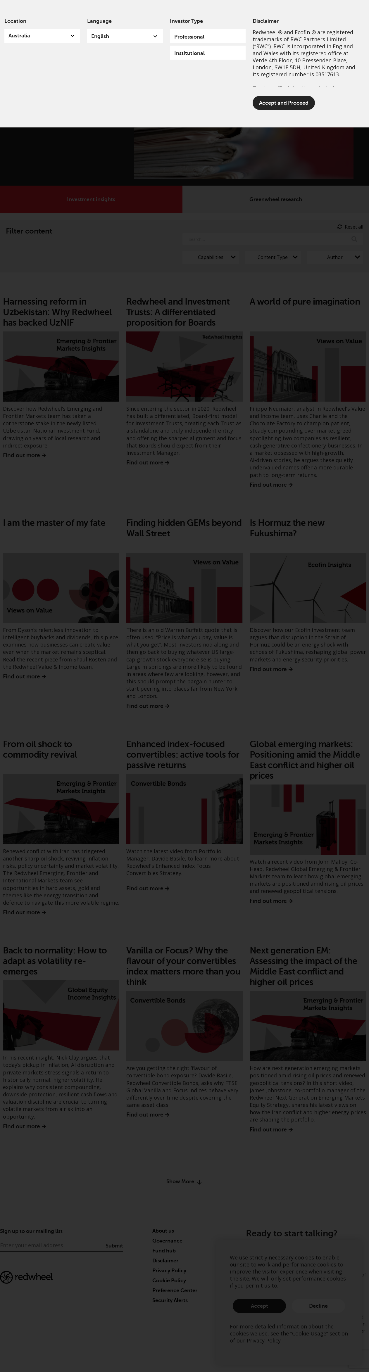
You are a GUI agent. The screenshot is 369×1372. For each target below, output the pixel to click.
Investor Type (186, 21)
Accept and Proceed (283, 103)
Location (15, 21)
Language (99, 21)
